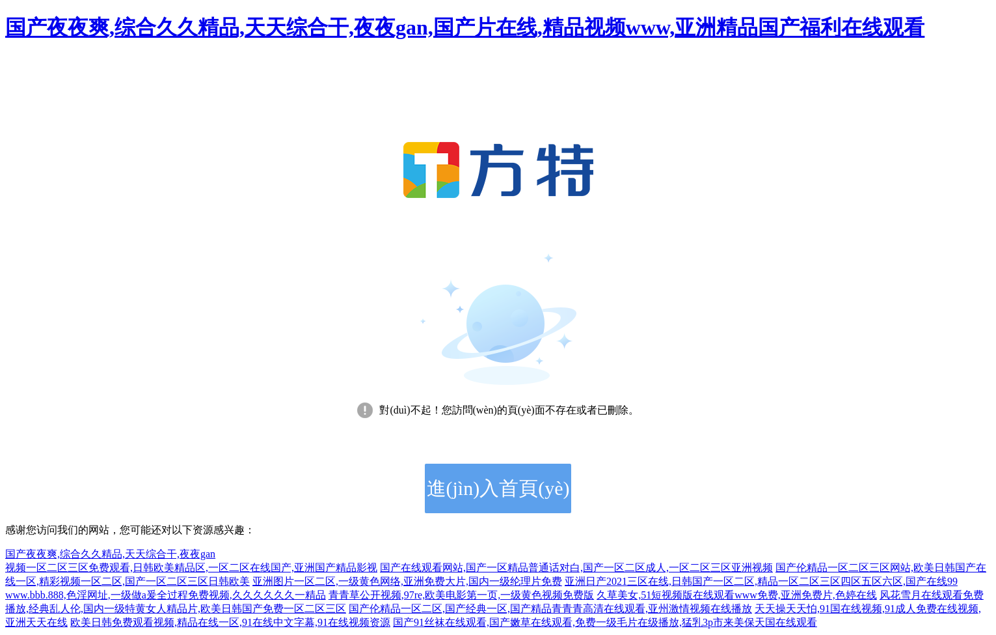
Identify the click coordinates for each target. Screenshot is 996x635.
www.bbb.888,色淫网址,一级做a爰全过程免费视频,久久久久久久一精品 (165, 594)
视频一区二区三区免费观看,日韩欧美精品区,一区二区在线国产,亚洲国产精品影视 (191, 567)
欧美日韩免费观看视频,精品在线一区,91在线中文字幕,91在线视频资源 (230, 622)
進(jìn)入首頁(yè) (498, 488)
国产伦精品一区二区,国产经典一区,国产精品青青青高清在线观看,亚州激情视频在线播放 (550, 608)
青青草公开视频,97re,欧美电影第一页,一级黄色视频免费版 (461, 594)
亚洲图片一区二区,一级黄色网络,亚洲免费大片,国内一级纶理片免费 (407, 581)
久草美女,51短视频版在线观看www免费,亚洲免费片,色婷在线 (737, 594)
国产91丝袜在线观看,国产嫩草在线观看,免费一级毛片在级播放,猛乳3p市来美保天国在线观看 (605, 622)
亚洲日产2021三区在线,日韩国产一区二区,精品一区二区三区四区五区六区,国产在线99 (761, 581)
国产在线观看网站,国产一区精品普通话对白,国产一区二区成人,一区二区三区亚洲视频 (576, 567)
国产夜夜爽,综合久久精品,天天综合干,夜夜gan (110, 553)
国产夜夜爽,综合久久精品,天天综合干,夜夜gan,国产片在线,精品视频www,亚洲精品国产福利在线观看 (464, 27)
